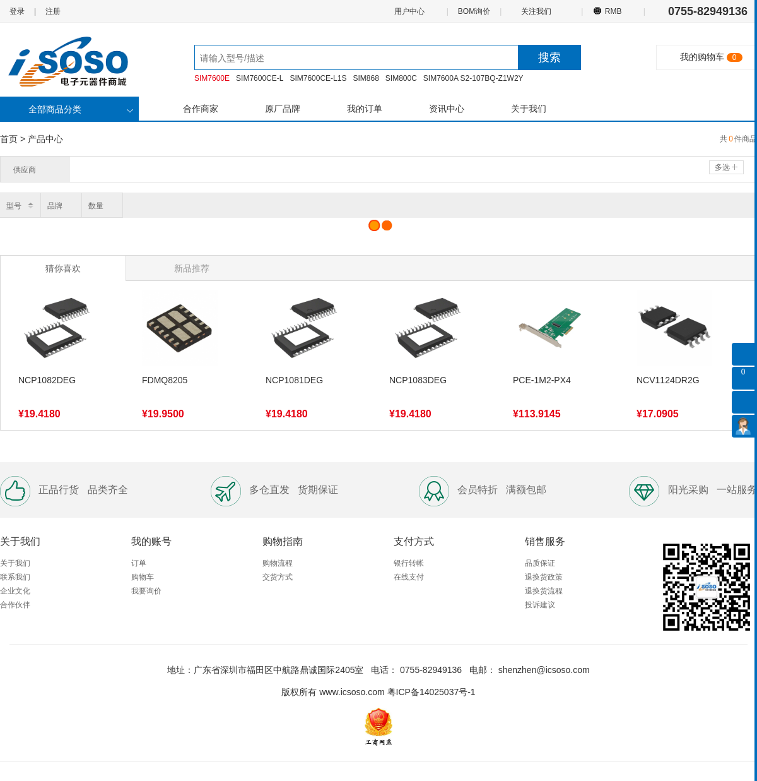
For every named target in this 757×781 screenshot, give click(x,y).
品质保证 (540, 563)
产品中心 (45, 139)
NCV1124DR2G (668, 380)
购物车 (142, 577)
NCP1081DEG (294, 380)
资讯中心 (446, 109)
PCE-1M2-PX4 (542, 380)
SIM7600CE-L (259, 78)
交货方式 (277, 577)
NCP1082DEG (47, 380)
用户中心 (409, 11)
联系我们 (15, 577)
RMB (612, 11)
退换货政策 (544, 577)
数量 (95, 205)
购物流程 (277, 563)
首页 (9, 139)
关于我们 (528, 109)
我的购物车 (702, 57)
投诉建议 (540, 604)
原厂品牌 (282, 109)
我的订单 (364, 109)
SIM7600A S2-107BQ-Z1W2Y (473, 78)
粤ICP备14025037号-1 (431, 692)
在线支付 (409, 577)
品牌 (54, 205)
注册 (53, 11)
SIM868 (365, 78)
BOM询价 (474, 11)
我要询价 (146, 591)
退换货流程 (544, 591)
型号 (13, 205)
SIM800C (401, 78)
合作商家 (200, 109)
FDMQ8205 (164, 380)
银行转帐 (409, 563)
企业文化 (15, 591)
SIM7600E (212, 78)
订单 (138, 563)
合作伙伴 (15, 604)
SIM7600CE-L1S (318, 78)
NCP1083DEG (418, 380)
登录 (17, 11)
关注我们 (537, 11)
